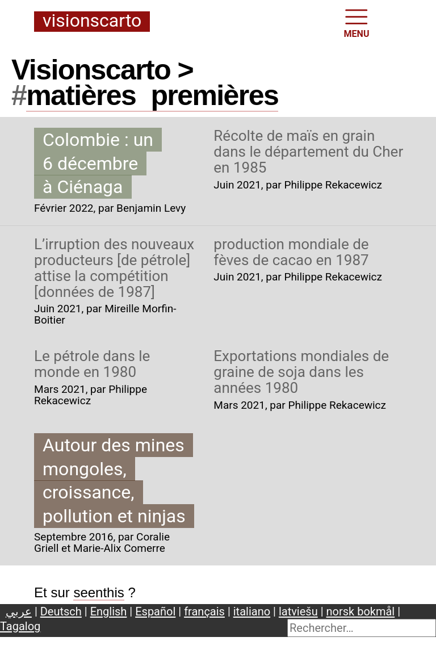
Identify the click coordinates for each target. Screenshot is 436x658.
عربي (19, 611)
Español (155, 611)
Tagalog (20, 626)
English (108, 611)
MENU (357, 22)
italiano (251, 611)
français (204, 611)
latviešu (298, 611)
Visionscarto (92, 21)
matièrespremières (152, 95)
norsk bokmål (360, 611)
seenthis (98, 592)
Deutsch (61, 611)
